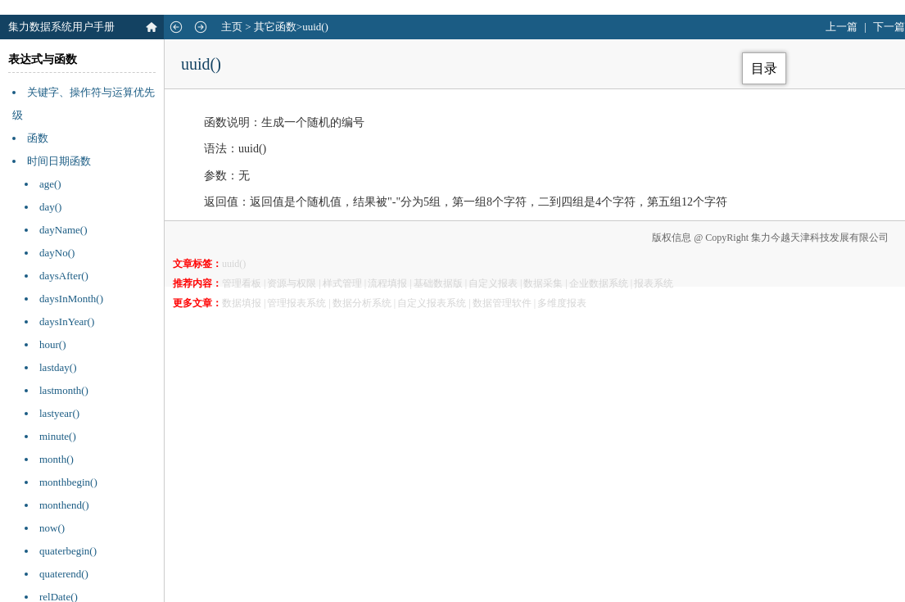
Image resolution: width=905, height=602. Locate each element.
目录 (764, 68)
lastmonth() (63, 390)
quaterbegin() (68, 551)
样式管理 (342, 283)
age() (50, 184)
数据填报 (241, 303)
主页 (231, 26)
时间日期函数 (59, 161)
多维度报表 (561, 303)
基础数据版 (438, 283)
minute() (57, 436)
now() (52, 528)
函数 (37, 138)
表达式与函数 (42, 59)
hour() (52, 344)
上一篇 (841, 26)
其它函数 (275, 26)
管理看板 (241, 283)
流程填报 (387, 283)
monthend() (64, 505)
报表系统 (653, 283)
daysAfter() (63, 275)
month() (56, 459)
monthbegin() (68, 482)
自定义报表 (493, 283)
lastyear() (59, 413)
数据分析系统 (362, 303)
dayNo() (57, 253)
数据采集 (543, 283)
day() (50, 207)
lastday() (57, 367)
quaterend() (63, 574)
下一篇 (889, 26)
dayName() (63, 230)
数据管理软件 (502, 303)
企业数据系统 (598, 283)
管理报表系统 (296, 303)
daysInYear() (66, 321)
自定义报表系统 (431, 303)
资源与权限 (291, 283)
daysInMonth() (71, 298)
